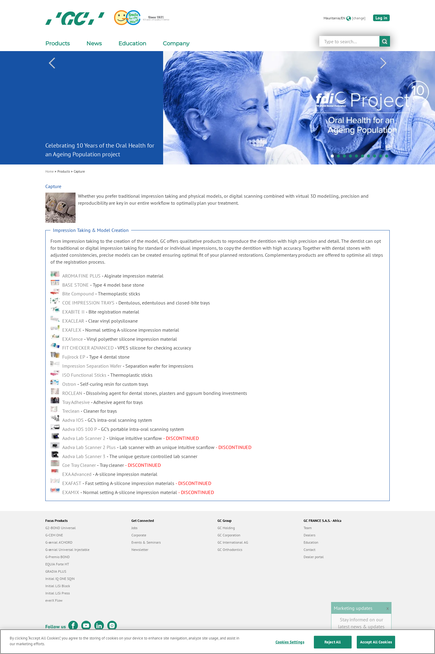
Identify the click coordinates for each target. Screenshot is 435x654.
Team (308, 527)
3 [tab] (346, 158)
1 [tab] (334, 158)
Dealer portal (314, 557)
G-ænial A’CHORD (58, 542)
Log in (381, 18)
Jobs (134, 527)
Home (49, 171)
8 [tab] (376, 158)
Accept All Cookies (376, 645)
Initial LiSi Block (57, 586)
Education (311, 542)
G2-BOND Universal (60, 527)
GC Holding (226, 527)
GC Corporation (229, 535)
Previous (51, 63)
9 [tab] (382, 158)
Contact (309, 549)
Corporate (138, 535)
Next (383, 63)
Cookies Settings (290, 645)
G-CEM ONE (54, 535)
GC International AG (233, 542)
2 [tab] (340, 158)
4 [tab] (352, 158)
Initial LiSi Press (57, 593)
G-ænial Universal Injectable (67, 549)
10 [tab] (388, 158)
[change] (359, 18)
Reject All (332, 645)
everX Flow (54, 600)
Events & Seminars (146, 542)
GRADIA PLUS (55, 571)
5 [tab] (358, 158)
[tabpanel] (217, 107)
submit (384, 41)
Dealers (309, 535)
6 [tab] (364, 158)
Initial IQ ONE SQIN (60, 578)
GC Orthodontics (230, 549)
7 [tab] (370, 158)
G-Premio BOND (57, 557)
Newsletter (139, 549)
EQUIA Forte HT (57, 564)
